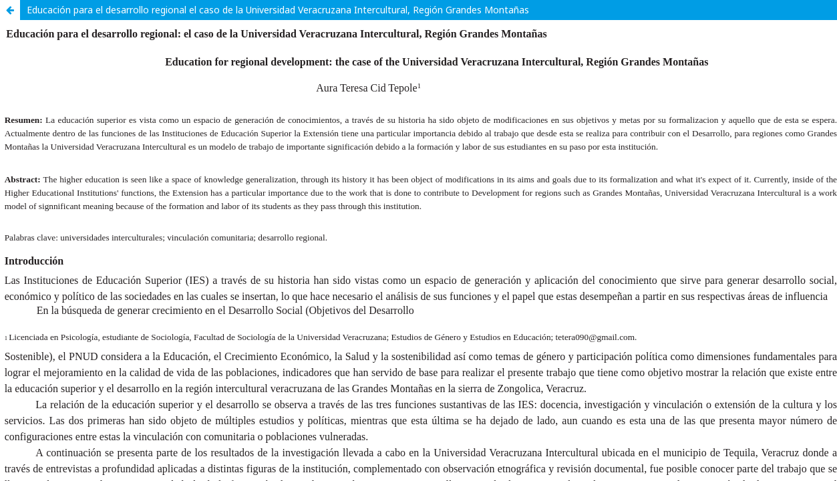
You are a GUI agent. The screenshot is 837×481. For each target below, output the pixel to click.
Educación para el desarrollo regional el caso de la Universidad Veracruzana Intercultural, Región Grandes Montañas (278, 9)
